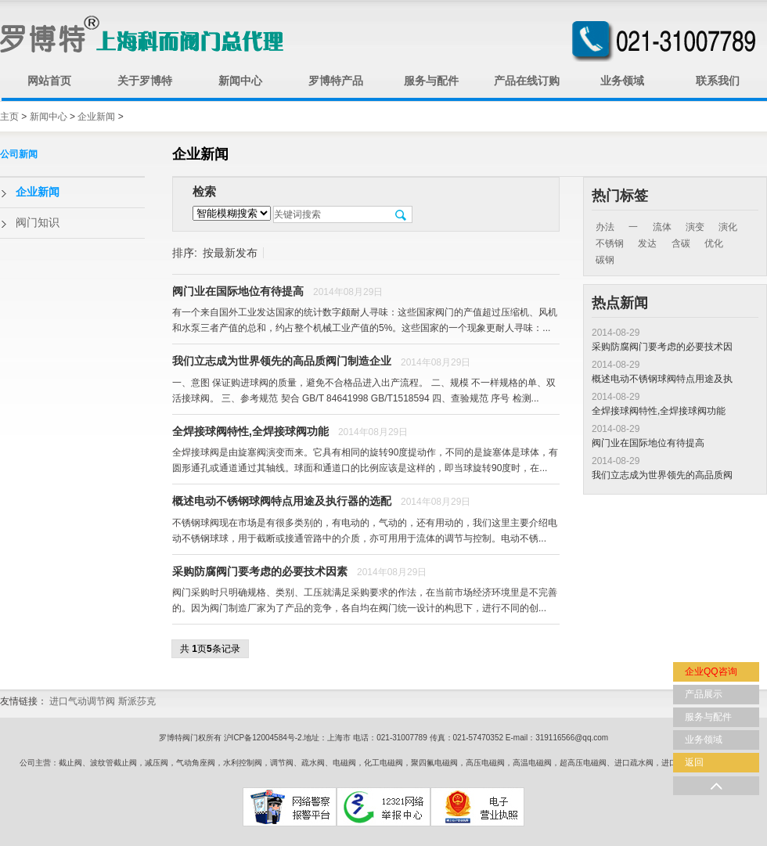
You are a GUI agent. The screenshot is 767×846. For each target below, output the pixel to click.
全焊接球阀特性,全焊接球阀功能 (659, 410)
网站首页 (49, 81)
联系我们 (718, 81)
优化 (713, 243)
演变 (695, 226)
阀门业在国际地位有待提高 (648, 442)
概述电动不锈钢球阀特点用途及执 (662, 378)
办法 (605, 226)
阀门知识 (37, 223)
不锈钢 (610, 243)
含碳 (681, 243)
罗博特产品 (335, 81)
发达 (647, 243)
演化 (727, 226)
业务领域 (622, 81)
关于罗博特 (144, 81)
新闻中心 (240, 81)
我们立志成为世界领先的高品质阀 (662, 475)
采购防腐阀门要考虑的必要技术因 (662, 346)
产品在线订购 (527, 81)
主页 (9, 116)
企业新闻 (96, 116)
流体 (662, 226)
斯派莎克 (137, 701)
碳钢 (605, 259)
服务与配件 (431, 81)
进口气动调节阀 (82, 701)
